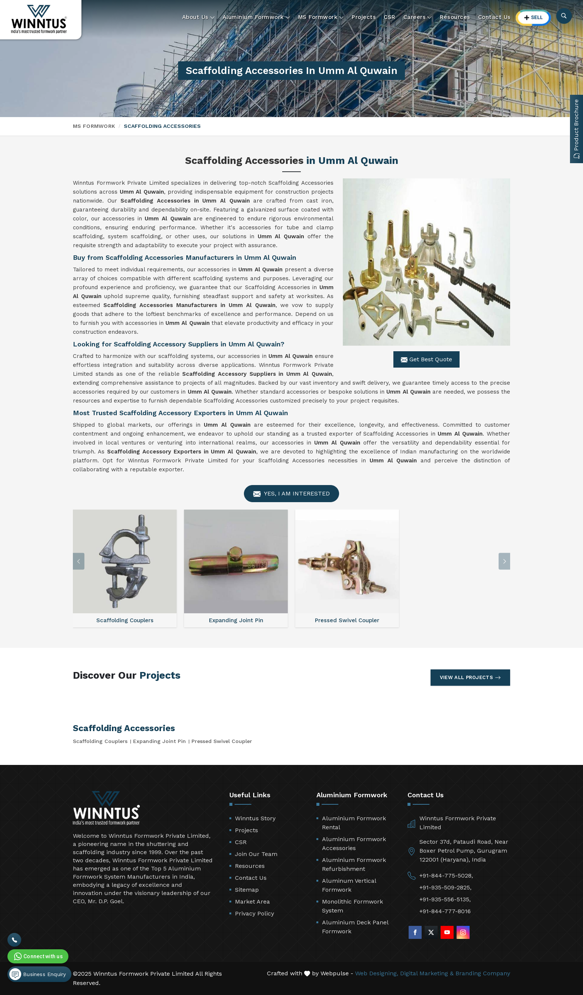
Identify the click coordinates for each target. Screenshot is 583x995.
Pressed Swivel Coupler (221, 741)
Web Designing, (376, 973)
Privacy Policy (254, 913)
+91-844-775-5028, (446, 875)
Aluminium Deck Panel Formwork (355, 927)
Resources (455, 17)
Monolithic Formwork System (352, 906)
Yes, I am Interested (291, 494)
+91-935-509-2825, (445, 887)
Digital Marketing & (427, 973)
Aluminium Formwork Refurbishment (354, 864)
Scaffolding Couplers (100, 741)
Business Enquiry (37, 974)
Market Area (252, 901)
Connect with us (37, 956)
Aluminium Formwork (256, 17)
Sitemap (247, 889)
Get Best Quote (426, 359)
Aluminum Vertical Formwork (349, 885)
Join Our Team (256, 853)
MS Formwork (321, 17)
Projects (364, 17)
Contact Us (494, 17)
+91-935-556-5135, (445, 899)
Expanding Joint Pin (159, 741)
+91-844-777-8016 (445, 911)
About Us (198, 17)
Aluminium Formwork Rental (354, 823)
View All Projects (470, 678)
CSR (390, 17)
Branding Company (482, 973)
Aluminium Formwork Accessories (354, 844)
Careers (417, 17)
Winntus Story (255, 818)
